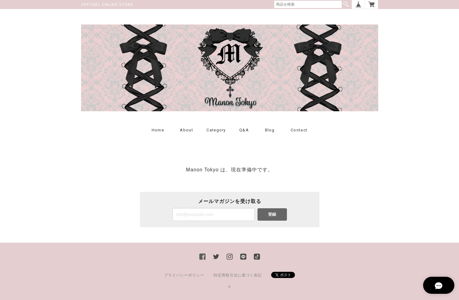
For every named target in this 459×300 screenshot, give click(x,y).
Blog (270, 130)
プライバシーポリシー (184, 275)
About (186, 130)
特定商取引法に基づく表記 (238, 275)
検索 (346, 4)
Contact (299, 130)
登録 (272, 214)
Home (158, 130)
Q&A (244, 130)
